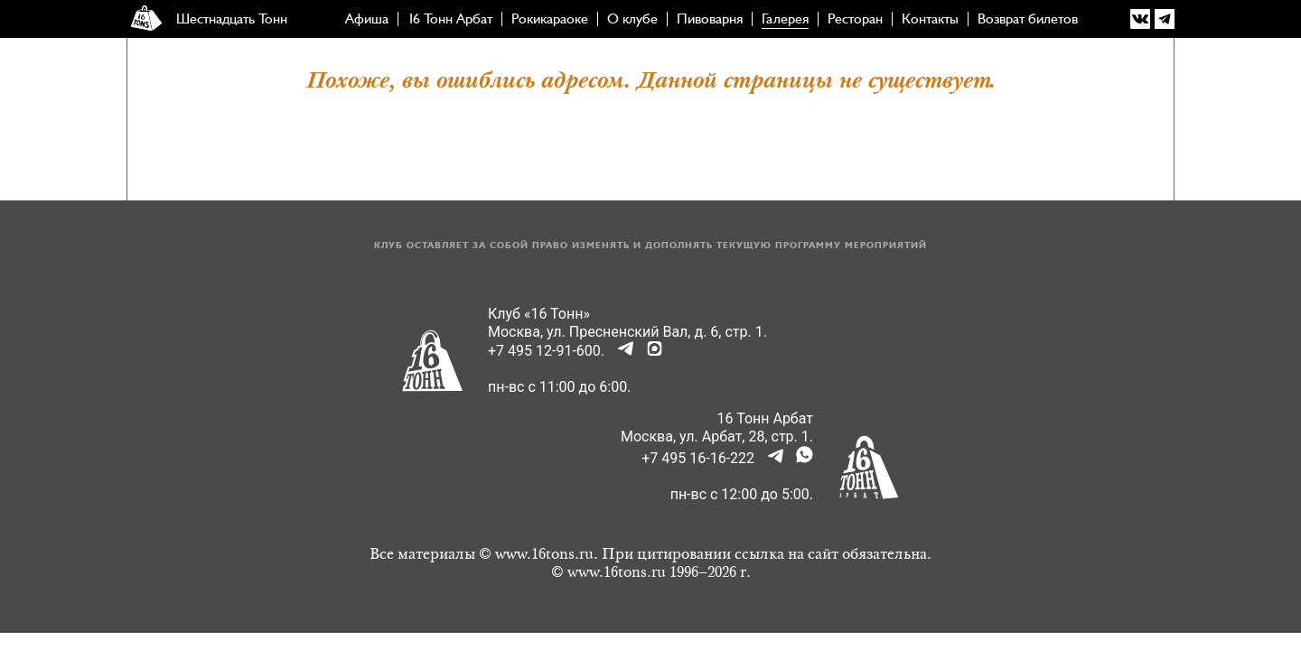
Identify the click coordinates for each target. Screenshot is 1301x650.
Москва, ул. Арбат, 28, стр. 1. (717, 436)
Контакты (930, 19)
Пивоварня (710, 19)
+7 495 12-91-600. (546, 350)
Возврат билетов (1028, 19)
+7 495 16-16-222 (697, 458)
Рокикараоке (549, 19)
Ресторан (855, 19)
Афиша (366, 19)
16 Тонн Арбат (449, 19)
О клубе (632, 19)
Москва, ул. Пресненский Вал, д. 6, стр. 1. (627, 331)
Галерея (785, 19)
